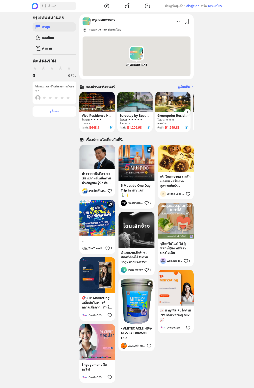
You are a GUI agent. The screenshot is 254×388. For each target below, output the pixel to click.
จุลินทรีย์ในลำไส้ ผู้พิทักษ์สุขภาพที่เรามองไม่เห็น (173, 248)
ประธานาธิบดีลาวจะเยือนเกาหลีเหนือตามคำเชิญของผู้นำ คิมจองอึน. (96, 178)
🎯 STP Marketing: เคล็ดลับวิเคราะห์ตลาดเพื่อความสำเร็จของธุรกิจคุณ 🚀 (96, 303)
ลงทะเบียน (215, 6)
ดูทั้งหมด (54, 111)
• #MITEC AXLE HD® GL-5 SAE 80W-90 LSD (136, 333)
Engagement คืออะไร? (94, 367)
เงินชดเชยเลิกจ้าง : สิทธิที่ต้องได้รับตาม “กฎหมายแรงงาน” (134, 257)
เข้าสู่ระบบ (193, 6)
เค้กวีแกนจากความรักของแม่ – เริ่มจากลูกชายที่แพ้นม (175, 181)
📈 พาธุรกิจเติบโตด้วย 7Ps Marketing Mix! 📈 (175, 315)
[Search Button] (44, 6)
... (83, 240)
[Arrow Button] (187, 112)
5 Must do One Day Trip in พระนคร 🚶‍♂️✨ (135, 190)
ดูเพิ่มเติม (186, 87)
